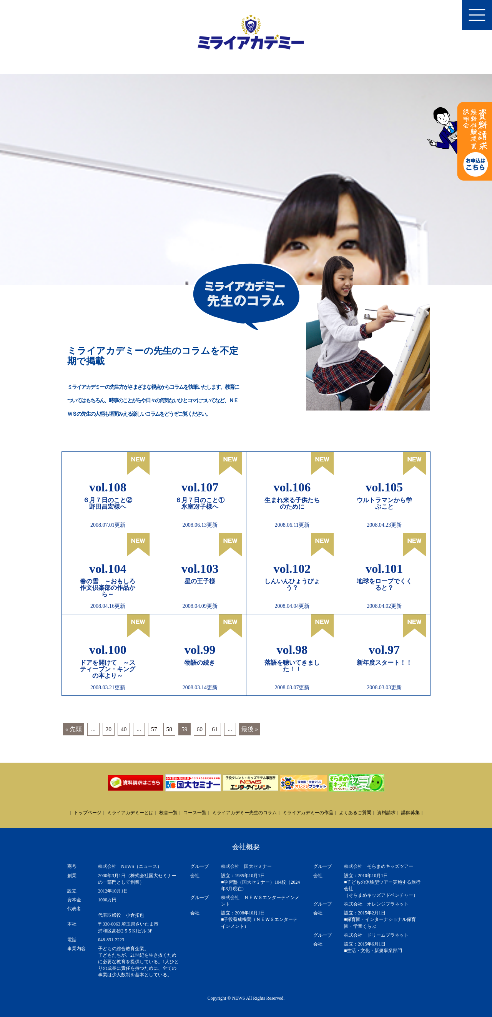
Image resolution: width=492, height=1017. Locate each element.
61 (215, 729)
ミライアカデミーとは (130, 812)
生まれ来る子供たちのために (292, 503)
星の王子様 (199, 581)
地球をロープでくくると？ (384, 584)
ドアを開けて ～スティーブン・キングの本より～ (107, 669)
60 (200, 729)
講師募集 (410, 812)
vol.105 (384, 487)
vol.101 (384, 569)
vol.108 (107, 487)
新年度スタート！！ (384, 662)
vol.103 (200, 569)
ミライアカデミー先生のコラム (244, 812)
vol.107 (200, 487)
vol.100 (107, 650)
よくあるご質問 (355, 812)
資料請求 (386, 812)
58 (169, 729)
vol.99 (200, 650)
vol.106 (292, 487)
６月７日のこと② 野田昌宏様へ (110, 503)
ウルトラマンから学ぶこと (384, 503)
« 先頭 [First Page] (73, 729)
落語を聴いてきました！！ (292, 665)
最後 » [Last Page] (249, 729)
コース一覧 (194, 812)
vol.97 (384, 650)
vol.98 (292, 650)
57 (154, 729)
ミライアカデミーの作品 (308, 812)
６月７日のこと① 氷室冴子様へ (203, 503)
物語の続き (199, 662)
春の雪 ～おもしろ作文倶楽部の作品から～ (107, 587)
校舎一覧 (168, 812)
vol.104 (107, 569)
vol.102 (292, 569)
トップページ (87, 812)
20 (109, 729)
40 (124, 729)
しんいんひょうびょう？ (292, 584)
